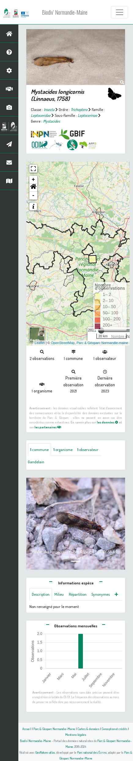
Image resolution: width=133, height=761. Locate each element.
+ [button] (33, 179)
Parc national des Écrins (92, 752)
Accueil (26, 729)
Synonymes (100, 594)
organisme (63, 449)
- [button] (33, 195)
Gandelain (36, 461)
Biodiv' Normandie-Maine (64, 12)
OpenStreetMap (63, 343)
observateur (87, 449)
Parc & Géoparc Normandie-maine (102, 343)
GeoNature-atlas (45, 752)
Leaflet (40, 343)
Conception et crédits (114, 729)
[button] (33, 188)
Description (41, 594)
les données (107, 422)
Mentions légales (75, 734)
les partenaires (48, 427)
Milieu (59, 594)
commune (39, 449)
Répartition (78, 594)
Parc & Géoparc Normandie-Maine (54, 729)
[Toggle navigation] (119, 12)
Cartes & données (88, 729)
